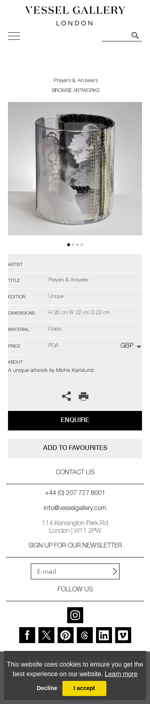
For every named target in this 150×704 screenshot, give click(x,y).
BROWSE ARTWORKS (75, 91)
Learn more (121, 674)
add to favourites (75, 448)
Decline (47, 688)
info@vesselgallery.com (75, 509)
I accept (84, 688)
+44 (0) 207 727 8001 (75, 494)
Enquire (75, 420)
